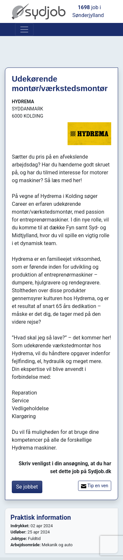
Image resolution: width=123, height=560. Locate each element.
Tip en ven (94, 486)
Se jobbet (27, 487)
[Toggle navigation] (24, 29)
